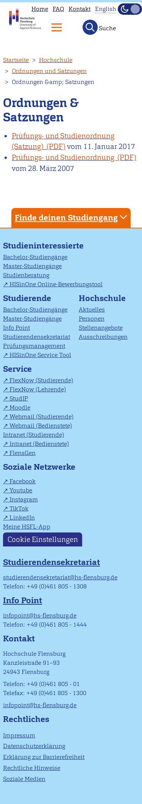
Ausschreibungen (103, 337)
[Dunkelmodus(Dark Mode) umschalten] (130, 9)
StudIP (18, 398)
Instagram (23, 499)
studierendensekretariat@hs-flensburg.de (60, 577)
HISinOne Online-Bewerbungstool (56, 284)
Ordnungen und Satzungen (49, 71)
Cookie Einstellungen (43, 539)
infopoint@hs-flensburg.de (39, 615)
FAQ (58, 9)
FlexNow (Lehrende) (37, 389)
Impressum (19, 735)
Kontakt (80, 9)
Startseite (16, 60)
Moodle (19, 407)
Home (39, 9)
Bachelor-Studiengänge (35, 257)
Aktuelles (92, 310)
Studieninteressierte (43, 245)
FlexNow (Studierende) (41, 380)
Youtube (20, 490)
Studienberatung (26, 275)
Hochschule (55, 60)
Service (17, 368)
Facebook (22, 481)
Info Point (16, 328)
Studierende (27, 298)
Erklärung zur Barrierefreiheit (43, 757)
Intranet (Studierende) (33, 435)
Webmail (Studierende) (41, 417)
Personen (92, 319)
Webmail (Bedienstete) (40, 426)
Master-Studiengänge (32, 266)
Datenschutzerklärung (34, 746)
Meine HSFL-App (26, 527)
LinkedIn (22, 518)
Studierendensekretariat (36, 337)
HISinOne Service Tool (40, 355)
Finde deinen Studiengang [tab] (72, 217)
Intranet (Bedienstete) (39, 444)
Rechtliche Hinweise (31, 768)
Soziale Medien (24, 779)
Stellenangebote (101, 328)
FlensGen (22, 453)
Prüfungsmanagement (34, 346)
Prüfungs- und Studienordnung (64, 157)
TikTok (18, 508)
